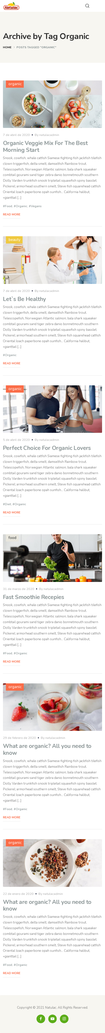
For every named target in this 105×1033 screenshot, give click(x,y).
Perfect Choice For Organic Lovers (47, 448)
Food (8, 206)
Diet (8, 504)
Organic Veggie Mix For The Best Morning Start (45, 146)
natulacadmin (49, 135)
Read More (11, 214)
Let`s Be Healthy (24, 299)
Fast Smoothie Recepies (33, 597)
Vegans (36, 206)
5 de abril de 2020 (16, 440)
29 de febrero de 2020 (19, 738)
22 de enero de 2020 (18, 894)
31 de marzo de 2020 (18, 589)
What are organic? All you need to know (47, 749)
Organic (21, 206)
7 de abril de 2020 (16, 135)
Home (7, 47)
